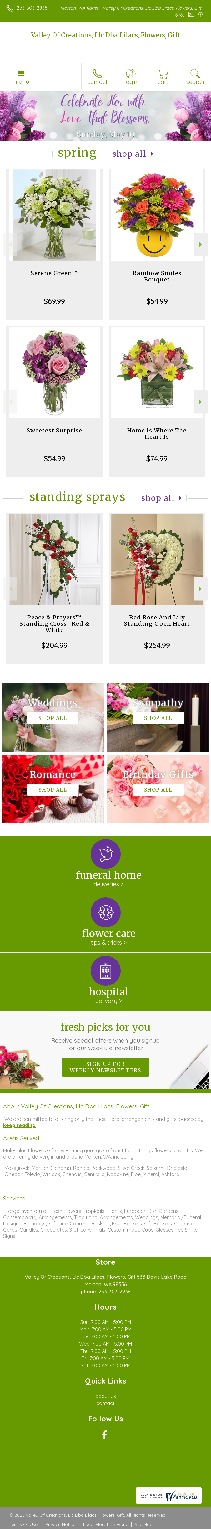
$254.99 (157, 645)
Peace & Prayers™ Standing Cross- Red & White (54, 623)
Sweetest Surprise (54, 430)
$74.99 (157, 458)
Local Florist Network (105, 1524)
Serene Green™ (54, 273)
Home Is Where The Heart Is (157, 433)
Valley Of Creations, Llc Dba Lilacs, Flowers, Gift (105, 35)
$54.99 (157, 301)
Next (201, 244)
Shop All (129, 154)
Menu (21, 81)
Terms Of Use (23, 1524)
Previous (10, 244)
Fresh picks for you (105, 1036)
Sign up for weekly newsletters (105, 1067)
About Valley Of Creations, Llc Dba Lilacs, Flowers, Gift (76, 1106)
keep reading (19, 1125)
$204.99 (54, 645)
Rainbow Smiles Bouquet (157, 276)
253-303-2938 (32, 8)
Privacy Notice (60, 1524)
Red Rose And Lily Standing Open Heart (157, 620)
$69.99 (54, 301)
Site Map (144, 1524)
